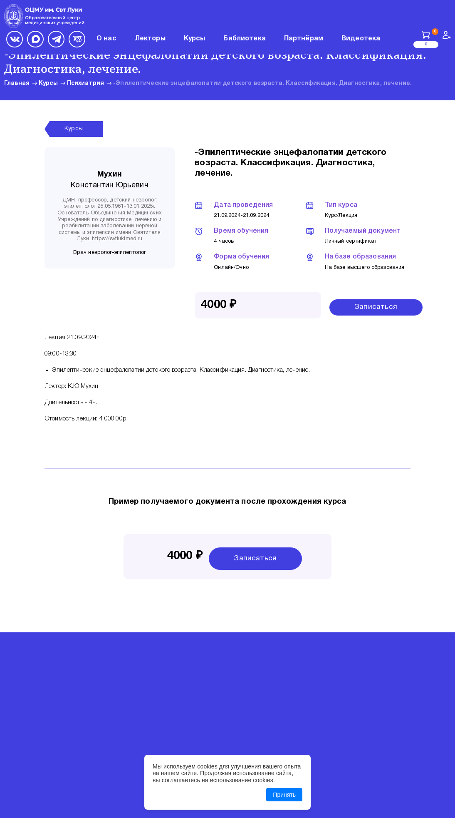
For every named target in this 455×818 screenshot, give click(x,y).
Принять (284, 794)
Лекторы (150, 39)
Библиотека (244, 39)
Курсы (48, 83)
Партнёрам (303, 39)
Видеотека (360, 39)
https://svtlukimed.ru (117, 238)
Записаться (375, 307)
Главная (17, 83)
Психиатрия (85, 83)
